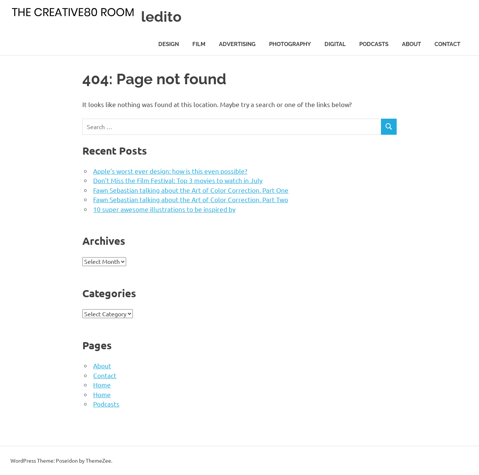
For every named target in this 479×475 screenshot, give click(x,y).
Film (198, 44)
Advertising (237, 44)
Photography (290, 44)
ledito (161, 16)
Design (168, 44)
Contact (447, 44)
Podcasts (373, 44)
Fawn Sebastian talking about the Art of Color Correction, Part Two (190, 199)
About (411, 44)
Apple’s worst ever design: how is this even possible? (170, 171)
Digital (335, 44)
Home (102, 385)
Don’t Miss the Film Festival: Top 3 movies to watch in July (177, 180)
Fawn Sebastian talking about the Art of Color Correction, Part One (191, 190)
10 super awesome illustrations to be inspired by (164, 209)
